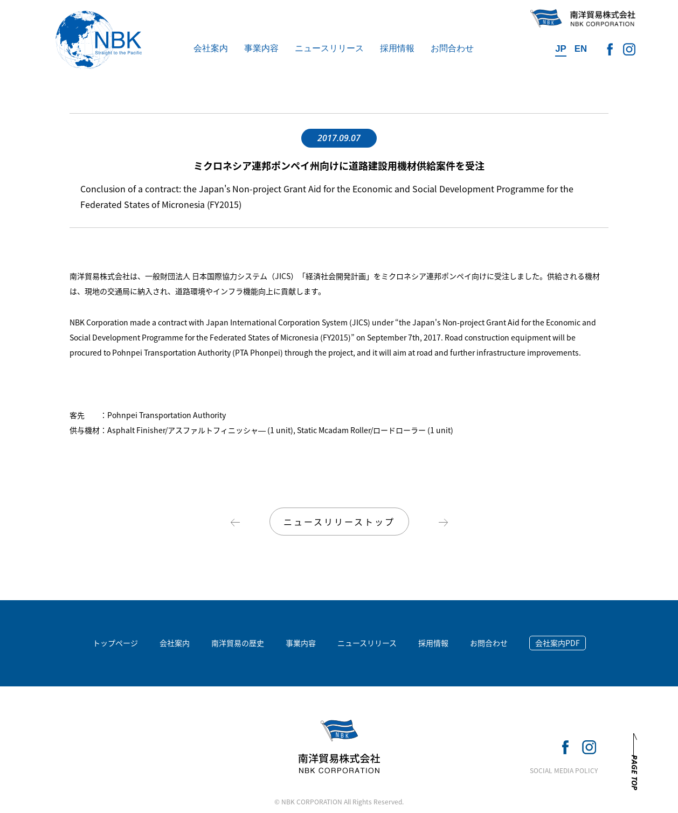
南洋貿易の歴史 (237, 642)
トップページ (115, 642)
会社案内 (210, 48)
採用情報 (397, 48)
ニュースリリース (329, 48)
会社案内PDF (557, 642)
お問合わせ (452, 48)
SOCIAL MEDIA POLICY (564, 770)
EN (581, 49)
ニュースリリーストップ (339, 521)
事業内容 (261, 48)
